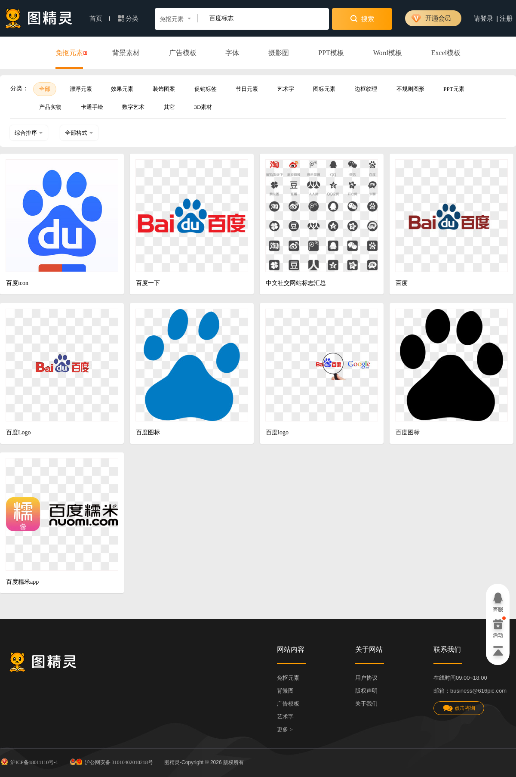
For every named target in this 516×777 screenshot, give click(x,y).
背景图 (285, 690)
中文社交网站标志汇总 (296, 283)
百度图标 (148, 432)
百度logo (277, 432)
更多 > (285, 729)
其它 (169, 107)
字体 (232, 52)
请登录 (483, 18)
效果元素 (122, 89)
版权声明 (366, 690)
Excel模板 (446, 52)
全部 (44, 89)
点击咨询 (458, 708)
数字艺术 (133, 107)
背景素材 (126, 52)
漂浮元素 (81, 89)
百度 (402, 283)
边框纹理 (366, 89)
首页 (99, 18)
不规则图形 (410, 89)
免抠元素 (69, 53)
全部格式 (79, 133)
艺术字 (285, 89)
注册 (506, 18)
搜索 (362, 18)
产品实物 (50, 107)
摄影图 (278, 52)
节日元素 (247, 89)
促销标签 (205, 89)
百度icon (17, 283)
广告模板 (183, 52)
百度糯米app (22, 582)
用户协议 (366, 678)
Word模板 (387, 52)
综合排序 (29, 133)
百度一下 (148, 283)
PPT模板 (331, 52)
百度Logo (18, 432)
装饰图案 (164, 89)
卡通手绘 (92, 107)
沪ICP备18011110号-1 (29, 761)
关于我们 (366, 703)
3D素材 (203, 107)
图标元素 (324, 89)
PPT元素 (453, 89)
